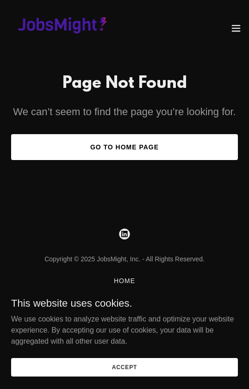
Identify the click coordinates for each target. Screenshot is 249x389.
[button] (236, 28)
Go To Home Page (124, 147)
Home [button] (124, 280)
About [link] (124, 292)
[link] (59, 28)
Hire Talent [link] (124, 303)
